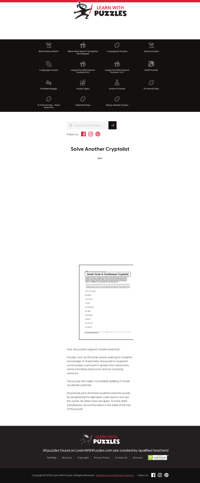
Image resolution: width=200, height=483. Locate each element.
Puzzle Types (82, 85)
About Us (67, 458)
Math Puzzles (151, 66)
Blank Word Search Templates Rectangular (83, 48)
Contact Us (121, 458)
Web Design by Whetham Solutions (115, 475)
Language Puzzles (48, 66)
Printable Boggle (48, 85)
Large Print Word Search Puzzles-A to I (83, 67)
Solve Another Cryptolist (100, 149)
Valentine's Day (82, 101)
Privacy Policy (102, 458)
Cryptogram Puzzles (117, 47)
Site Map (52, 458)
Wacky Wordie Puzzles (117, 101)
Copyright (83, 458)
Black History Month (48, 47)
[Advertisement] (100, 28)
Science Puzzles (117, 85)
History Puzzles (151, 47)
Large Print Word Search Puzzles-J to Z (117, 67)
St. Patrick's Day (151, 85)
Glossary (138, 458)
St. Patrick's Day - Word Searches (49, 102)
